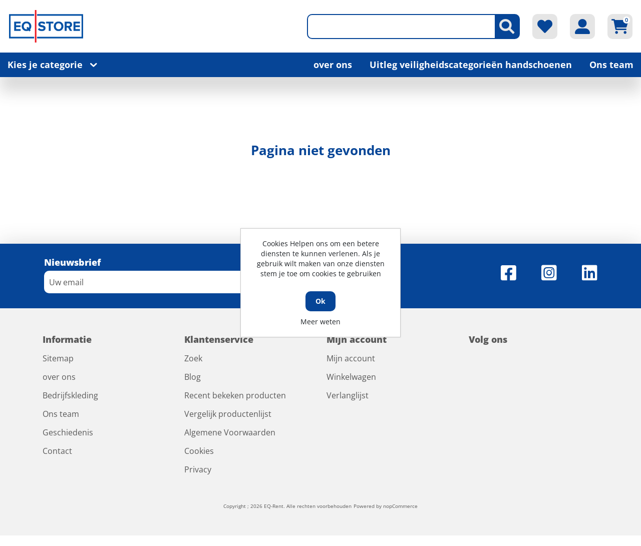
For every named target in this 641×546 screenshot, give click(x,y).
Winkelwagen (351, 376)
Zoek (193, 358)
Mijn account (351, 358)
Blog (192, 376)
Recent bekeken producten (235, 395)
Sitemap (58, 358)
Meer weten (320, 321)
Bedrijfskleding (70, 395)
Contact (57, 450)
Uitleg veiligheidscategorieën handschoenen (471, 65)
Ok (320, 301)
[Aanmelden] (166, 282)
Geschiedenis (68, 432)
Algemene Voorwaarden (229, 432)
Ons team (611, 65)
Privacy (197, 469)
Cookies (199, 450)
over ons (332, 65)
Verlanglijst (348, 395)
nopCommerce (400, 505)
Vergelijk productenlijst (227, 413)
